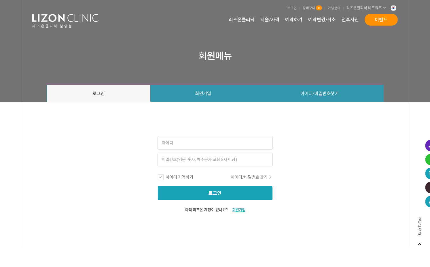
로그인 (292, 8)
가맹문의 (334, 8)
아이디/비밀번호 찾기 (251, 177)
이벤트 (381, 19)
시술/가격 (269, 19)
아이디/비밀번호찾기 (319, 93)
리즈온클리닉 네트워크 (367, 8)
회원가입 (203, 93)
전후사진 (350, 19)
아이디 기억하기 (179, 177)
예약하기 (293, 19)
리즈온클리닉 (242, 19)
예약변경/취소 (322, 19)
